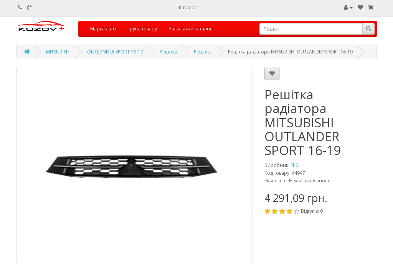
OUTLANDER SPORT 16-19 (115, 51)
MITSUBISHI (58, 51)
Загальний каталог (190, 28)
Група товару (142, 28)
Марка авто (103, 28)
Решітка (168, 51)
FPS (294, 165)
